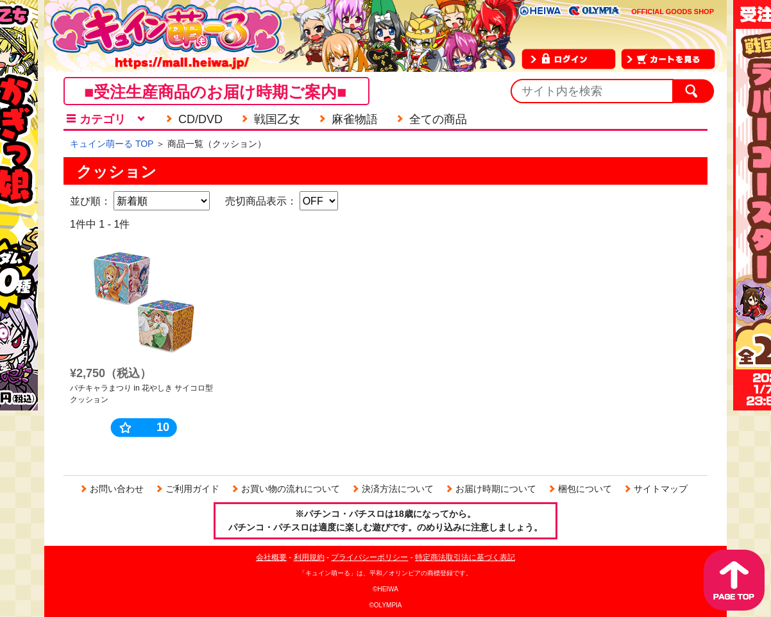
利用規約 (309, 557)
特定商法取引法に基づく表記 (465, 557)
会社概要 (271, 557)
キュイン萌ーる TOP (111, 144)
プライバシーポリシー (369, 557)
